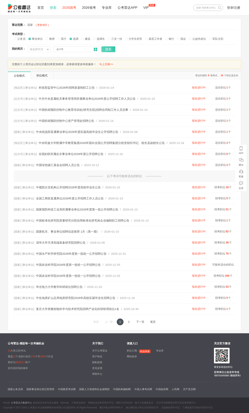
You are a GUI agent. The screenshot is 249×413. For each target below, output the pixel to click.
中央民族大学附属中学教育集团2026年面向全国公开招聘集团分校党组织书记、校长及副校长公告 (102, 143)
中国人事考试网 (143, 389)
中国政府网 (162, 389)
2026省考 (89, 8)
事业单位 (37, 38)
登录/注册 (233, 7)
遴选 (87, 38)
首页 (40, 8)
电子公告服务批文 (144, 402)
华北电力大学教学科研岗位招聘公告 (59, 286)
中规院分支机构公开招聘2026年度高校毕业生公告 (68, 187)
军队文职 (217, 38)
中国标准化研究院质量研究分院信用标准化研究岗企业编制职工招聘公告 (82, 220)
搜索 (53, 8)
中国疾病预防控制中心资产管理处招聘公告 (66, 120)
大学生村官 (135, 38)
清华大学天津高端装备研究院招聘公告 (61, 242)
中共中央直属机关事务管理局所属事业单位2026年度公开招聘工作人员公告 (87, 98)
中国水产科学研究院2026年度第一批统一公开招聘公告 (71, 253)
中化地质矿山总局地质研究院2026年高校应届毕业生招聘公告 (75, 298)
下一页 (140, 321)
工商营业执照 (78, 402)
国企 (183, 38)
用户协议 (97, 356)
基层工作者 (155, 38)
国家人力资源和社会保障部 (94, 389)
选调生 (101, 38)
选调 (75, 38)
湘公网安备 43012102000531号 (142, 407)
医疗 (64, 38)
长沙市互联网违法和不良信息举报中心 (176, 402)
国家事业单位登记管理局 (40, 389)
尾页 (153, 321)
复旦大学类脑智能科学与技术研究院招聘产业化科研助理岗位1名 (77, 309)
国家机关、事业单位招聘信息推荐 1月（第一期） (68, 231)
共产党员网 (189, 389)
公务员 (21, 38)
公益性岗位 (199, 38)
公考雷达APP (127, 8)
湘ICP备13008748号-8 (111, 407)
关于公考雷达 (99, 350)
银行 (171, 38)
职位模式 (42, 75)
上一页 (109, 321)
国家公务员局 (15, 389)
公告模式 (19, 75)
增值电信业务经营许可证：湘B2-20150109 (110, 402)
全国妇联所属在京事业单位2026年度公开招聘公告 (71, 154)
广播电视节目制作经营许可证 (197, 407)
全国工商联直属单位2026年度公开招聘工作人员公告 (70, 198)
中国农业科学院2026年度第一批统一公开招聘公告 (68, 264)
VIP (145, 8)
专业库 (107, 8)
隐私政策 (97, 362)
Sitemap (64, 402)
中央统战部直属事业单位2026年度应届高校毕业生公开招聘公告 (77, 131)
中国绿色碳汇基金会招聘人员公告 (58, 165)
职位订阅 (132, 350)
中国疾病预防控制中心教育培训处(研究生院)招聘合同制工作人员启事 (83, 109)
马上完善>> (106, 64)
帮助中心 (97, 373)
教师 (52, 38)
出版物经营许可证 (170, 407)
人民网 (175, 389)
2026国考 (69, 8)
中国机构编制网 (122, 389)
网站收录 (132, 356)
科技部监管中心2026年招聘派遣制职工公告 (67, 87)
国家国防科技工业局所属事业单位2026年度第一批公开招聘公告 (77, 209)
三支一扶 (116, 38)
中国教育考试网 (67, 389)
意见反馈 (97, 368)
